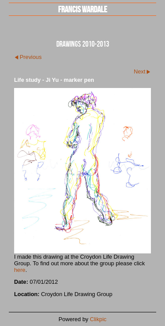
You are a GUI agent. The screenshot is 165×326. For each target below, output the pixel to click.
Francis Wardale (82, 9)
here (20, 270)
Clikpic (98, 319)
